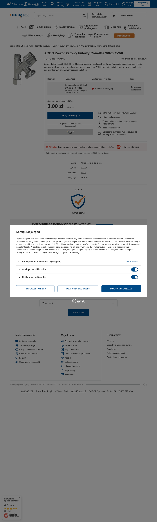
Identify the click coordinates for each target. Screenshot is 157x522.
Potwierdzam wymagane (78, 288)
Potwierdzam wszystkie (121, 288)
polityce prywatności (45, 244)
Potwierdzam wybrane (35, 288)
